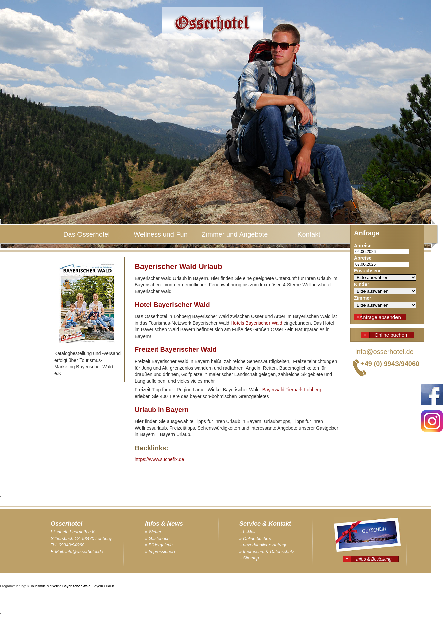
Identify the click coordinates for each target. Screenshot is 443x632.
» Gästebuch (157, 538)
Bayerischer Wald (76, 586)
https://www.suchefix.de (159, 459)
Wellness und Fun (161, 234)
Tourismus (38, 586)
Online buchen (391, 335)
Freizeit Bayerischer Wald (176, 349)
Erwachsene (368, 271)
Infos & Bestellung (374, 559)
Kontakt (308, 234)
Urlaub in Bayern (162, 409)
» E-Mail (247, 531)
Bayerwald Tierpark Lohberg (291, 389)
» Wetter (153, 531)
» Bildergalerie (159, 544)
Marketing (53, 586)
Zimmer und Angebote (235, 234)
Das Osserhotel (86, 234)
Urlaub (109, 586)
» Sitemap (249, 558)
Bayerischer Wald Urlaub (178, 266)
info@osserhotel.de (384, 351)
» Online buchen (255, 538)
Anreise (362, 245)
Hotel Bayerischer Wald (172, 304)
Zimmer (362, 298)
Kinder (361, 284)
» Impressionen (160, 551)
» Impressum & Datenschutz (266, 551)
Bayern (97, 586)
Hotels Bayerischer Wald (256, 323)
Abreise (362, 258)
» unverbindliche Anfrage (263, 544)
